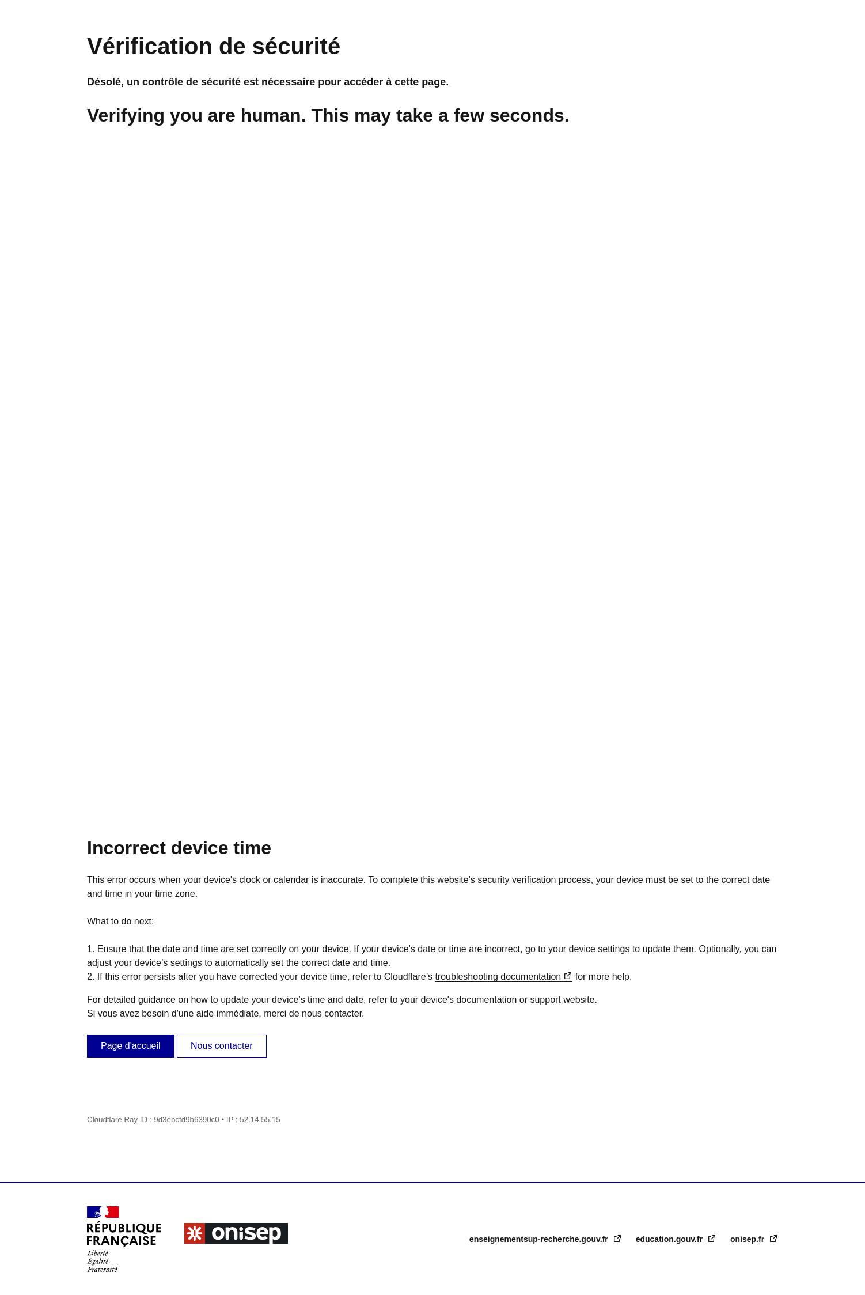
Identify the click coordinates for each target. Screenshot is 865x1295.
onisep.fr (748, 1239)
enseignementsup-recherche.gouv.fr (539, 1239)
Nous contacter (222, 1046)
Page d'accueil (131, 1046)
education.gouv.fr (670, 1239)
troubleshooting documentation (498, 976)
